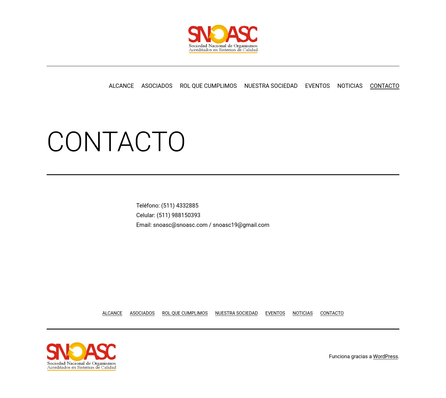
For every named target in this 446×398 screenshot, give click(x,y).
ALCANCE (121, 85)
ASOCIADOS (156, 85)
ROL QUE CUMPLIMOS (208, 85)
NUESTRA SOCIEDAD (271, 85)
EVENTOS (317, 85)
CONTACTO (384, 85)
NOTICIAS (350, 85)
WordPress (385, 356)
